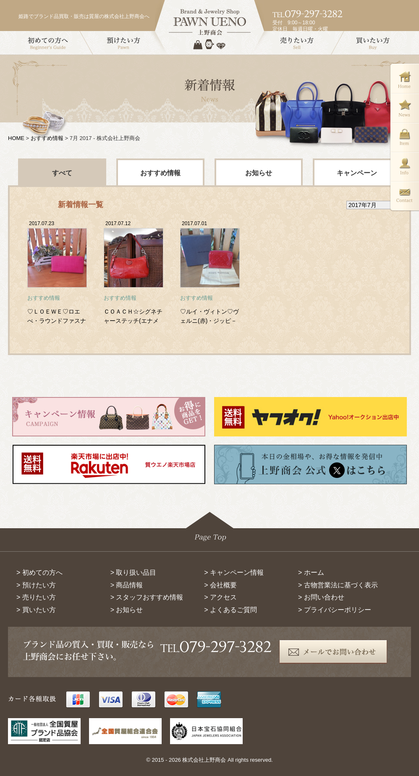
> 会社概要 (220, 585)
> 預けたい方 (36, 585)
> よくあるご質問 (230, 609)
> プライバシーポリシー (334, 609)
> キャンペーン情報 (234, 572)
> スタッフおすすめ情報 (146, 597)
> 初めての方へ (39, 572)
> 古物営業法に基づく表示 (338, 585)
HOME (16, 138)
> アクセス (220, 597)
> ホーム (311, 572)
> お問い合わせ (321, 597)
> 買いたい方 (36, 609)
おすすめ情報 (47, 138)
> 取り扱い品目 (133, 572)
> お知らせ (126, 609)
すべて (62, 172)
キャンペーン (357, 172)
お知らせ (258, 172)
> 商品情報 (126, 585)
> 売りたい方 (36, 597)
